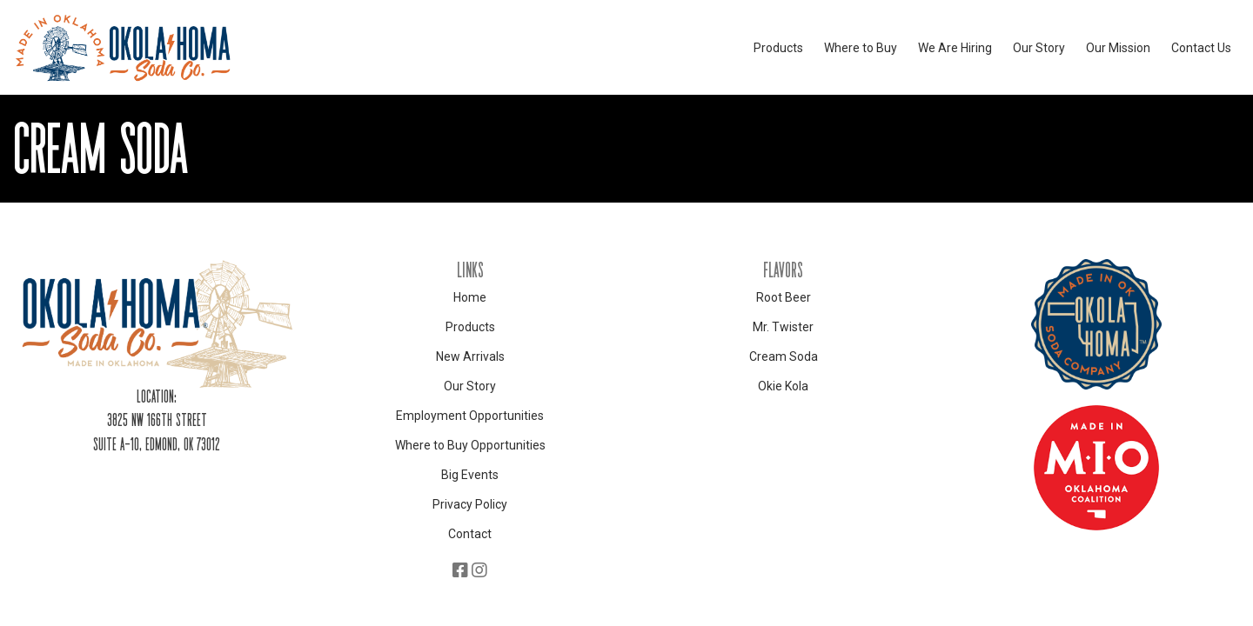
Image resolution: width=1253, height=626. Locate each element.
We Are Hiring (955, 48)
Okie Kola (783, 386)
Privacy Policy (469, 504)
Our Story (1039, 48)
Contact (470, 534)
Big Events (470, 475)
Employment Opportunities (470, 416)
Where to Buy (860, 48)
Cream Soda (783, 356)
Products (778, 48)
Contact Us (1201, 48)
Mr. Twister (783, 327)
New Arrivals (470, 356)
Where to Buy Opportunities (470, 445)
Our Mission (1118, 48)
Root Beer (783, 297)
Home (469, 297)
